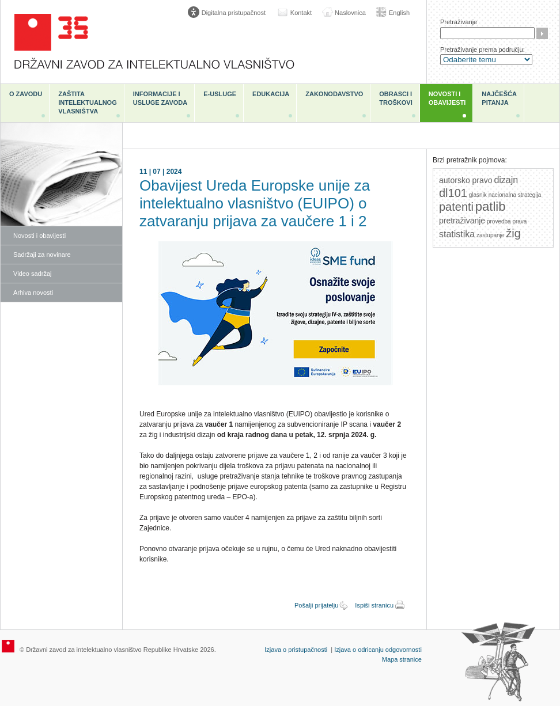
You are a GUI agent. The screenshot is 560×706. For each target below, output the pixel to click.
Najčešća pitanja (499, 98)
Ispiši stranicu (374, 605)
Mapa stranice (402, 659)
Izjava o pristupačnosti (295, 649)
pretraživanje (462, 220)
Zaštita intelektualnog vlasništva (87, 102)
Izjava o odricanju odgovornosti (378, 649)
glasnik (478, 195)
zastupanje (490, 235)
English (399, 12)
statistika (457, 234)
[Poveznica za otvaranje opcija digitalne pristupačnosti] (229, 12)
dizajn (506, 180)
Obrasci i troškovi (395, 98)
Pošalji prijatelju (316, 605)
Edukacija (270, 93)
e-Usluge (219, 93)
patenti (456, 206)
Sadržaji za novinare (42, 254)
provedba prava (507, 221)
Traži (542, 33)
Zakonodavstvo (334, 93)
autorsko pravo (466, 180)
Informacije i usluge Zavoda (160, 98)
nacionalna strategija (515, 195)
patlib (490, 206)
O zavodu (25, 93)
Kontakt (301, 12)
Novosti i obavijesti (447, 98)
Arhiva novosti (33, 292)
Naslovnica (350, 12)
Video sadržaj (32, 273)
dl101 (453, 193)
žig (513, 233)
